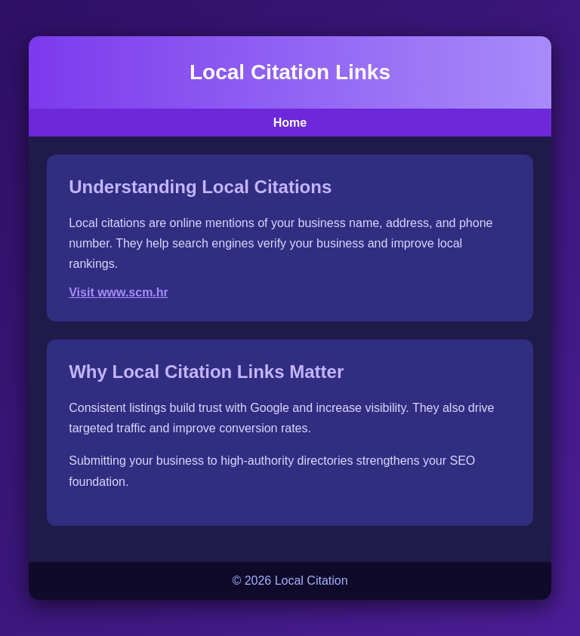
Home (290, 122)
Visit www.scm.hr (118, 292)
